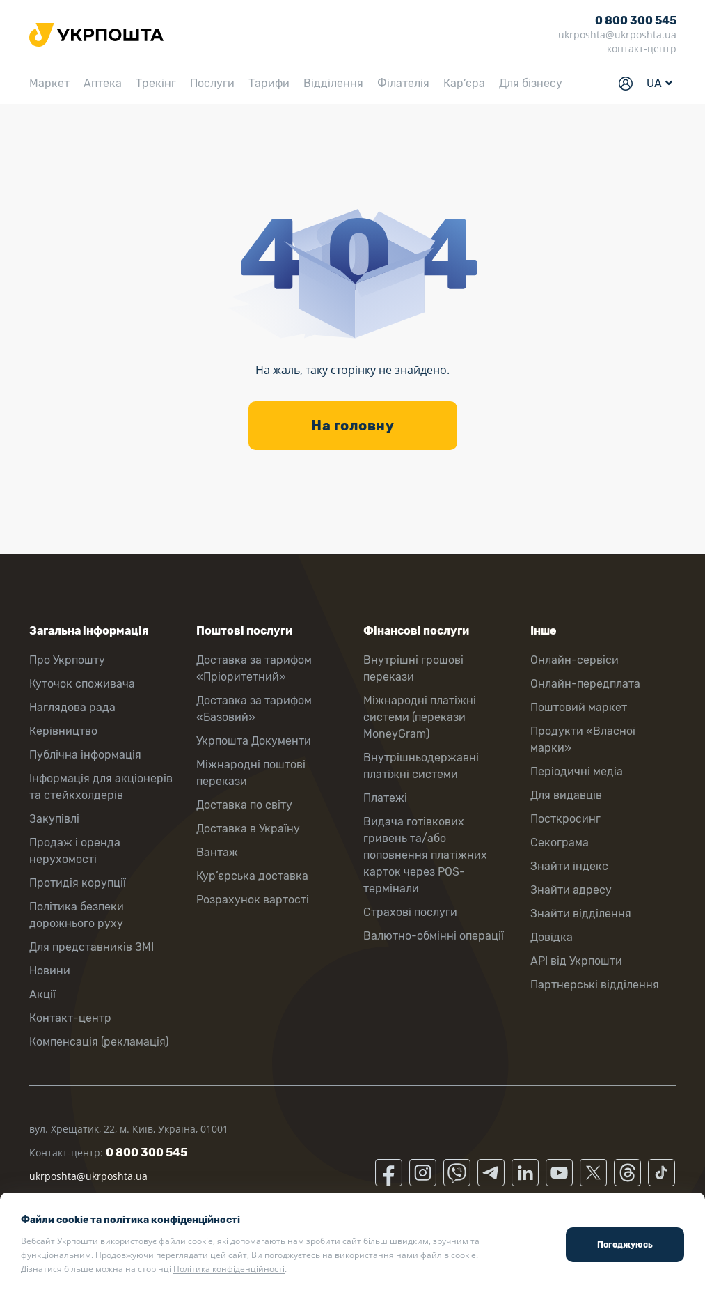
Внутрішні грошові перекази (413, 668)
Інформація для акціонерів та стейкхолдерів (101, 787)
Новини (49, 970)
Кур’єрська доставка (252, 876)
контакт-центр (641, 48)
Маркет (49, 83)
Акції (42, 994)
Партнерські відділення (594, 984)
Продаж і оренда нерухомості (74, 851)
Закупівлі (54, 818)
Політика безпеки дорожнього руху (76, 915)
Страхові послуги (410, 912)
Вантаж (217, 852)
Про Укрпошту (67, 660)
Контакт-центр (70, 1018)
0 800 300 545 (635, 20)
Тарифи (269, 83)
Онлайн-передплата (585, 683)
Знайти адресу (571, 889)
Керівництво (63, 731)
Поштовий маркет (578, 707)
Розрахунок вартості (252, 899)
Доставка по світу (244, 804)
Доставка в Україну (248, 828)
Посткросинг (565, 818)
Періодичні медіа (576, 771)
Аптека (103, 83)
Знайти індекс (569, 866)
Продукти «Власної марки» (582, 739)
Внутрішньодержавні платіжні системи (421, 766)
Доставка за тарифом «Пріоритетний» (254, 668)
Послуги (212, 83)
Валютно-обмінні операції (433, 935)
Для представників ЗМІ (91, 947)
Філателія (403, 83)
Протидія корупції (77, 883)
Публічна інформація (85, 754)
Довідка (551, 937)
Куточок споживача (82, 683)
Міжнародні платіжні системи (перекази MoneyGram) (419, 717)
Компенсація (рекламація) (98, 1041)
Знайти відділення (580, 913)
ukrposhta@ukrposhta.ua (617, 34)
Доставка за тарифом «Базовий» (254, 709)
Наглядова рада (72, 707)
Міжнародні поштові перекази (251, 773)
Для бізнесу (530, 83)
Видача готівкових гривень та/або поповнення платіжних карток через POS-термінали (425, 855)
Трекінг (156, 83)
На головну (352, 425)
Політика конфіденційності (229, 1269)
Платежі (385, 798)
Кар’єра (464, 83)
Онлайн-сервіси (574, 660)
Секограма (559, 842)
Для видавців (566, 795)
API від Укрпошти (576, 961)
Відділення (333, 83)
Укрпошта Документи (253, 740)
